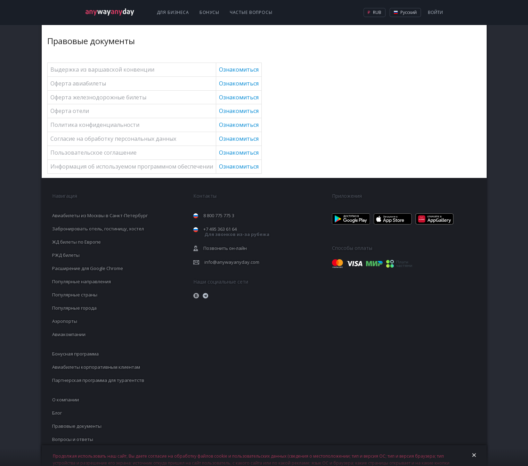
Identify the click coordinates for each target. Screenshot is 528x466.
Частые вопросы (251, 12)
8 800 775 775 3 (218, 215)
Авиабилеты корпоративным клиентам (96, 367)
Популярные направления (81, 281)
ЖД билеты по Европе (76, 242)
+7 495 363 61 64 (236, 231)
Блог (57, 413)
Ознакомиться (239, 69)
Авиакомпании (69, 334)
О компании (65, 399)
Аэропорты (64, 321)
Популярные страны (74, 295)
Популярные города (74, 308)
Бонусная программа (75, 354)
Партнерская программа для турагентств (98, 380)
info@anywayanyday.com (231, 262)
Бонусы (209, 12)
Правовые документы (76, 426)
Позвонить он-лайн (225, 248)
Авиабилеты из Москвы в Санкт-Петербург (100, 215)
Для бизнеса (173, 12)
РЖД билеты (66, 255)
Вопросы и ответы (72, 439)
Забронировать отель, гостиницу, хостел (98, 229)
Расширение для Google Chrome (87, 268)
